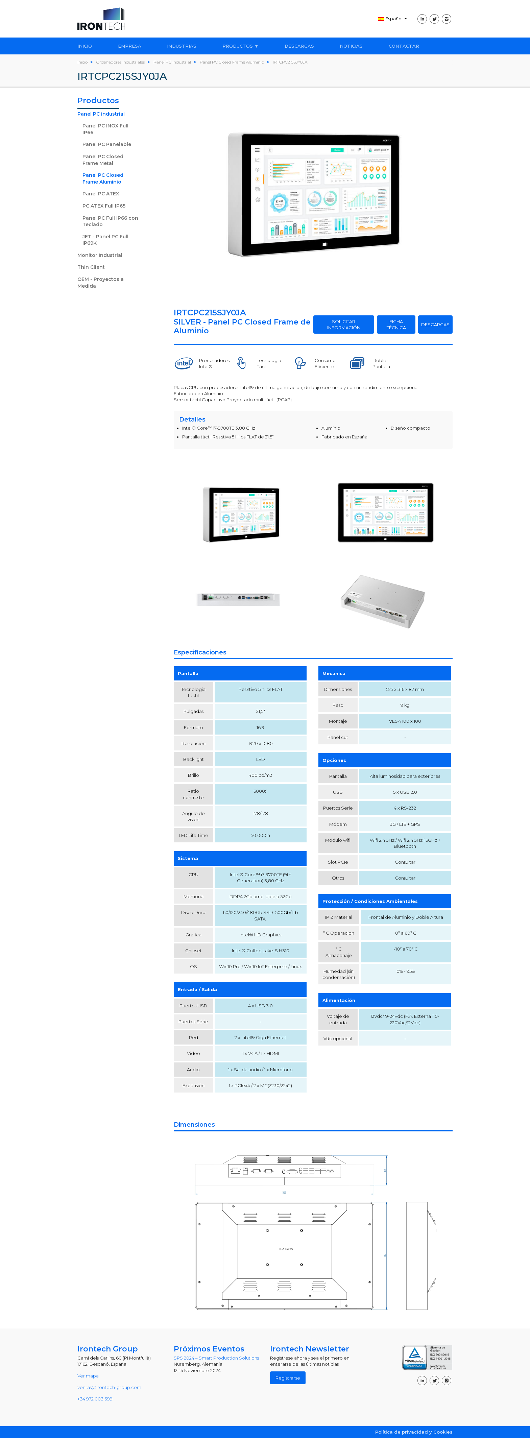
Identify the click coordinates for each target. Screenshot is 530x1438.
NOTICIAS (351, 46)
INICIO (84, 46)
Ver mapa (88, 1376)
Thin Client (91, 267)
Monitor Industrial (99, 255)
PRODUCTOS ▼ (240, 46)
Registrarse (287, 1378)
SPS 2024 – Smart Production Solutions (216, 1358)
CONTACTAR (404, 46)
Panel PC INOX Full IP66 (105, 129)
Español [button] (391, 18)
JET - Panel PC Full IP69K (105, 240)
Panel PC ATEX (100, 194)
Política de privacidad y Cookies (414, 1432)
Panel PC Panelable (106, 144)
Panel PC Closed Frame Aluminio (102, 178)
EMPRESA (129, 46)
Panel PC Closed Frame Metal (102, 159)
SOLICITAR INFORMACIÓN (343, 324)
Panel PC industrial (101, 114)
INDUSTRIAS (181, 46)
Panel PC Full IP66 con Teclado (110, 221)
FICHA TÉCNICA (396, 324)
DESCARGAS (299, 46)
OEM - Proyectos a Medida (100, 282)
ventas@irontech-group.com (109, 1387)
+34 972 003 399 (95, 1398)
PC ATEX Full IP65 (103, 206)
